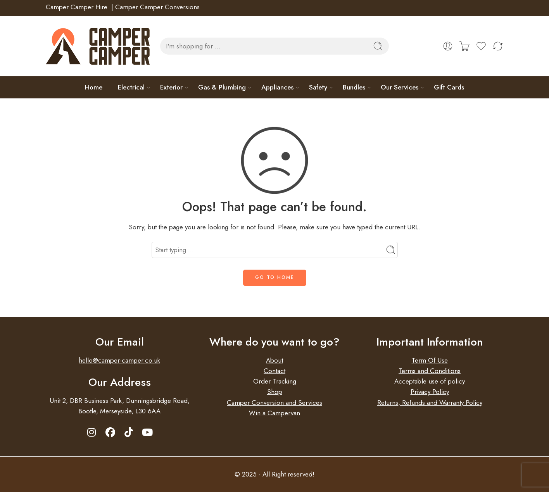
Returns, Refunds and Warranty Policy (429, 402)
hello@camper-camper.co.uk (119, 360)
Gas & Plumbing (222, 87)
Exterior (171, 87)
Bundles (354, 87)
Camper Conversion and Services (274, 402)
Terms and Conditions (430, 370)
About (274, 360)
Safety (318, 87)
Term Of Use (430, 360)
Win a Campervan (274, 413)
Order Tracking (274, 381)
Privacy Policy (430, 391)
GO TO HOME (274, 277)
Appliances (277, 87)
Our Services (399, 87)
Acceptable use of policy (429, 381)
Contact (274, 370)
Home (93, 87)
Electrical (131, 87)
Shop (274, 391)
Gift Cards (449, 87)
